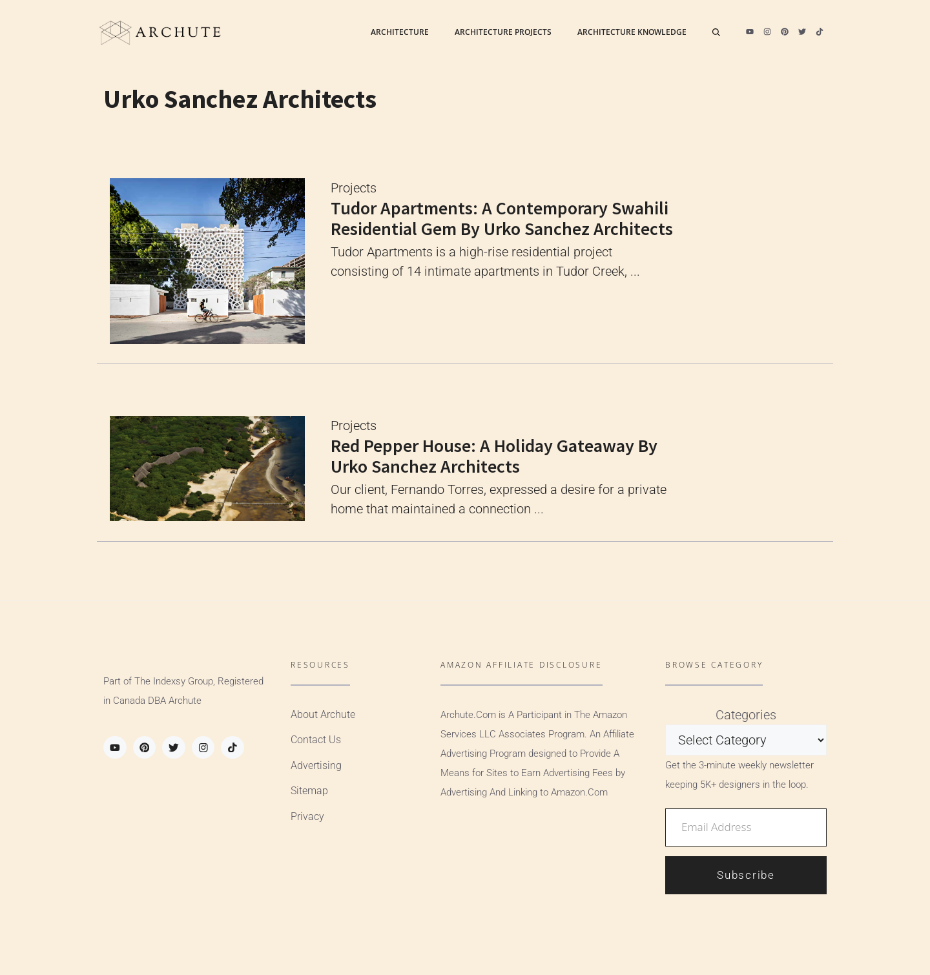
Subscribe (745, 874)
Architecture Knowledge (632, 31)
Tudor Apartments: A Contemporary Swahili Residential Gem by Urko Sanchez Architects (502, 218)
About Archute (323, 714)
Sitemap (309, 791)
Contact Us (316, 740)
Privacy (307, 816)
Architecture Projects (503, 31)
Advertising (316, 765)
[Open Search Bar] (716, 32)
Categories (746, 715)
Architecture (400, 31)
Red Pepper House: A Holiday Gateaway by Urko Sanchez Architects (494, 456)
